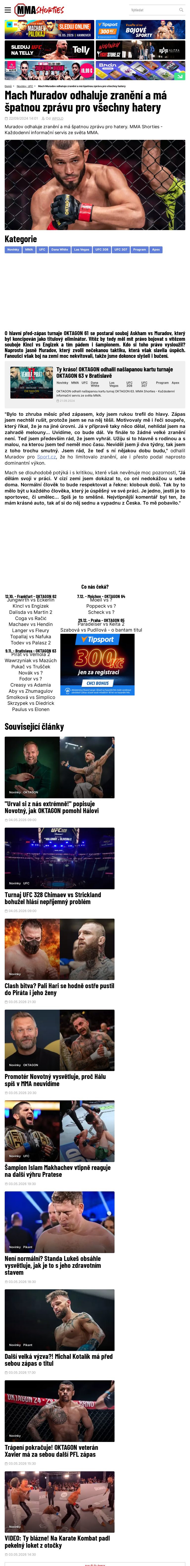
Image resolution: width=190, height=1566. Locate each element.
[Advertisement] (95, 293)
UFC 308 (111, 250)
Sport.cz (46, 460)
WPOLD (58, 119)
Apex (170, 250)
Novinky (23, 86)
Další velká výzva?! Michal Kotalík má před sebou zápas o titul (47, 1054)
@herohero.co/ (76, 1472)
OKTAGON (31, 782)
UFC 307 (132, 250)
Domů (9, 86)
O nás (58, 1523)
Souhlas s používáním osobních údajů (116, 1559)
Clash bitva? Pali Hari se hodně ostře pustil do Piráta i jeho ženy (46, 886)
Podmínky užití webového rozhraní (44, 1559)
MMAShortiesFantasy (115, 1523)
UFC (32, 86)
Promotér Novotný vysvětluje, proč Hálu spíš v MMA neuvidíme (141, 886)
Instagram (114, 1488)
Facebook (80, 1488)
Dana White (65, 250)
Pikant (120, 949)
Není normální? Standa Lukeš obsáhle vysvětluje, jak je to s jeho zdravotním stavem (141, 970)
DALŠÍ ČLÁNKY (95, 1172)
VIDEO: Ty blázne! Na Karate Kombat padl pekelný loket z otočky (41, 1144)
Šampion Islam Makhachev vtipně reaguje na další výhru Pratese (47, 967)
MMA (32, 250)
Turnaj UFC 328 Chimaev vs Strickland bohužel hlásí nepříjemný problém (131, 803)
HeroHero (78, 1523)
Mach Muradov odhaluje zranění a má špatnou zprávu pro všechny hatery (90, 86)
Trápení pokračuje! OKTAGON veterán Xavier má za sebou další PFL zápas (139, 1057)
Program (152, 250)
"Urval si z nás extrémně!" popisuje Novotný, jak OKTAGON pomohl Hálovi (44, 803)
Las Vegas (90, 250)
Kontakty (156, 1514)
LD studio (162, 1559)
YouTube (148, 1488)
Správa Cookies (79, 1559)
